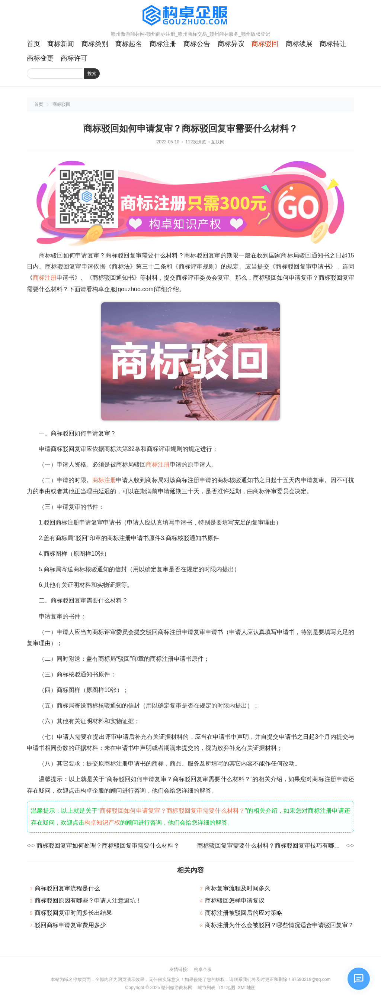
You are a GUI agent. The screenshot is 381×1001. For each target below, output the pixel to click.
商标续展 (299, 44)
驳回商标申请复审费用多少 (70, 925)
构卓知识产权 (102, 822)
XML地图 (247, 987)
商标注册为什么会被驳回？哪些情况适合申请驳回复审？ (279, 925)
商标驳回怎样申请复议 (235, 900)
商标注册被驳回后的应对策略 (243, 913)
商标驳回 (265, 44)
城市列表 (206, 987)
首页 (33, 44)
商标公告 (196, 44)
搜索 (91, 73)
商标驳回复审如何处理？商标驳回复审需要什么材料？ (107, 845)
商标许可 (74, 58)
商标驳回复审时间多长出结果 (73, 913)
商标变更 (40, 58)
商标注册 (163, 44)
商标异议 (231, 44)
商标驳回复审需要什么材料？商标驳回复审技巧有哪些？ (271, 845)
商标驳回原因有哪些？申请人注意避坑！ (88, 900)
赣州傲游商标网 (176, 987)
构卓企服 (203, 969)
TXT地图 (226, 987)
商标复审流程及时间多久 (237, 888)
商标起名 (128, 44)
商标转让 (333, 44)
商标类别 (94, 44)
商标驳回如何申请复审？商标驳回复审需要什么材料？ (172, 810)
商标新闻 (60, 44)
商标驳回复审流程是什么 (67, 888)
